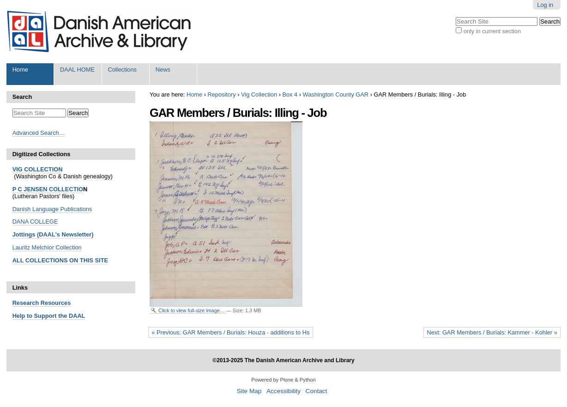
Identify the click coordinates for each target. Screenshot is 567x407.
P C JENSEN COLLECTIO (47, 189)
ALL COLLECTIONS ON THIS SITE (60, 260)
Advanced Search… (38, 132)
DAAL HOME (77, 69)
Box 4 (289, 94)
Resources (55, 302)
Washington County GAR (336, 94)
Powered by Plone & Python (283, 380)
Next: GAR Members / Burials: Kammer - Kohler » (492, 332)
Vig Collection (259, 94)
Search (22, 96)
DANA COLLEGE (35, 221)
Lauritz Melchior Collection (47, 247)
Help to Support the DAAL (48, 315)
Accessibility (283, 391)
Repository (221, 94)
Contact (316, 391)
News (163, 69)
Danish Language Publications (52, 209)
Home (20, 69)
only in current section (492, 31)
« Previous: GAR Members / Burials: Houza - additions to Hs (230, 332)
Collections (122, 69)
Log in (545, 4)
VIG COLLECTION (37, 169)
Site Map (249, 391)
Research (25, 302)
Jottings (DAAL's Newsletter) (53, 234)
